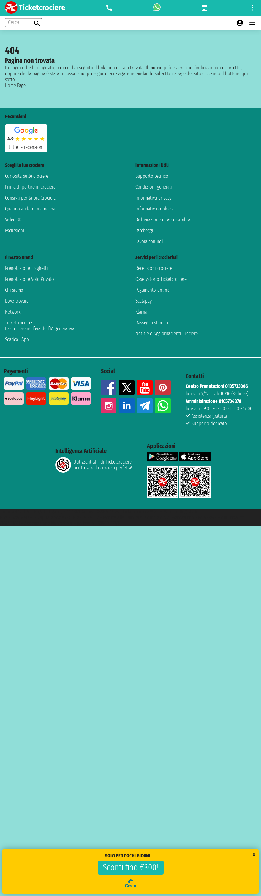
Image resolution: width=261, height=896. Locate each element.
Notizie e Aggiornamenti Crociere (166, 334)
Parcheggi (144, 230)
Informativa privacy (153, 198)
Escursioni (14, 230)
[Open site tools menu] (252, 8)
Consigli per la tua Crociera (30, 198)
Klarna (141, 312)
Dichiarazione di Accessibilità (162, 220)
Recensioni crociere (153, 268)
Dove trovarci (17, 301)
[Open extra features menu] (23, 22)
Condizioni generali (153, 187)
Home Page (15, 85)
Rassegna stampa (151, 323)
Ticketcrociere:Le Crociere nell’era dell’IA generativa (39, 326)
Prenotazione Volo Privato (29, 279)
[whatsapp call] (157, 7)
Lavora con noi (149, 241)
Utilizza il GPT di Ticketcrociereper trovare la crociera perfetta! (93, 465)
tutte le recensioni (26, 147)
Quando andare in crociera (30, 209)
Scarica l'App (17, 339)
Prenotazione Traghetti (26, 268)
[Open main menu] (252, 22)
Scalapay (143, 301)
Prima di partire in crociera (30, 187)
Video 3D (13, 220)
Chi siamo (14, 290)
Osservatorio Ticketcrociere (161, 279)
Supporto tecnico (151, 176)
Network (13, 312)
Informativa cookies (154, 209)
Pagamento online (152, 290)
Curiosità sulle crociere (26, 176)
